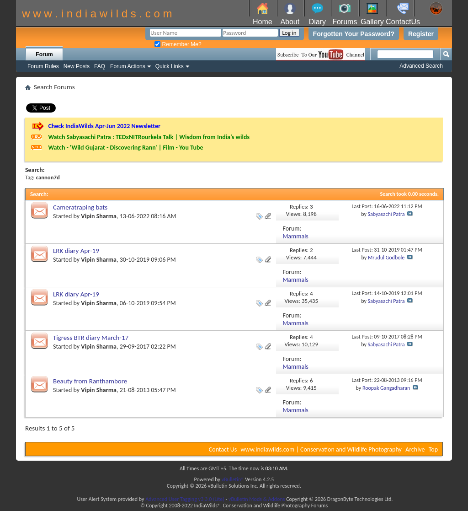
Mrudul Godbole (386, 257)
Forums (344, 22)
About (289, 22)
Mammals (295, 236)
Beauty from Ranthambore (90, 381)
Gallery (372, 22)
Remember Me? (177, 44)
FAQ (99, 66)
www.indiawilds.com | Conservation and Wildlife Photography (321, 449)
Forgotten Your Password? (353, 34)
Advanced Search (421, 66)
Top (433, 449)
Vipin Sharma (99, 216)
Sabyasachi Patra (386, 214)
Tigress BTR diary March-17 (90, 337)
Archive (415, 449)
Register (421, 34)
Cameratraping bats (80, 207)
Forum (44, 54)
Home (262, 22)
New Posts (77, 66)
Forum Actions (127, 66)
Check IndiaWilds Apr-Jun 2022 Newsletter (104, 126)
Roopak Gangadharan (386, 388)
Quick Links (169, 66)
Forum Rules (43, 66)
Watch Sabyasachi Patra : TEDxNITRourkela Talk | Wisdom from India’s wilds (149, 137)
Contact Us (223, 449)
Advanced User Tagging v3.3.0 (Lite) (184, 499)
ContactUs (403, 22)
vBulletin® (233, 479)
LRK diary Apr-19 (76, 251)
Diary (317, 22)
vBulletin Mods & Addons (257, 499)
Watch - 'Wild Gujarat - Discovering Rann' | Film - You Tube (125, 147)
